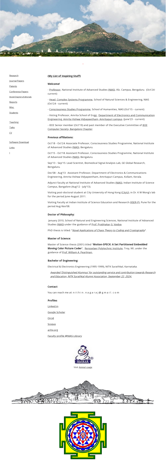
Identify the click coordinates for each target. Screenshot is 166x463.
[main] (83, 63)
